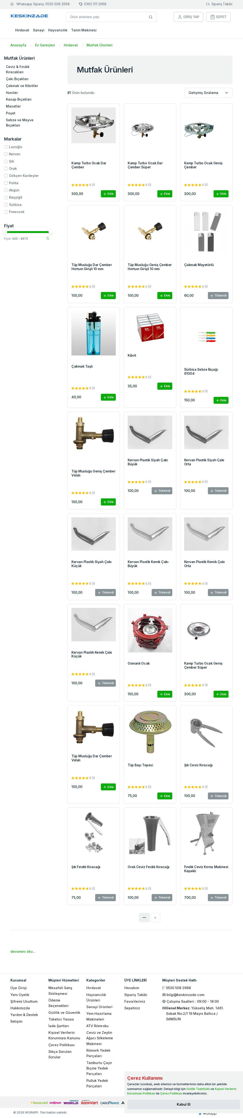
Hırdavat (22, 30)
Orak (21, 168)
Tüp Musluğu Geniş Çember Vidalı (93, 473)
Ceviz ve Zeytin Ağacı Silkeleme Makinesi (99, 1038)
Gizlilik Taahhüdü (198, 1089)
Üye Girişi (18, 988)
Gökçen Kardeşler (32, 176)
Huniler (20, 93)
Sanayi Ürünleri (99, 1007)
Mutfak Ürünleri (99, 45)
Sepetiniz (132, 1008)
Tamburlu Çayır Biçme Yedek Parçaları (99, 1068)
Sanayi (38, 30)
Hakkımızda (20, 1008)
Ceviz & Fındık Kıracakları (26, 69)
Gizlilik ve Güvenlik (64, 1013)
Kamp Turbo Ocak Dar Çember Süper (145, 165)
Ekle (108, 194)
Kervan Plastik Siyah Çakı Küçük (91, 564)
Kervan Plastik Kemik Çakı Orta (204, 564)
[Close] (183, 1104)
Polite (22, 183)
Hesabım (131, 988)
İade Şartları (58, 1026)
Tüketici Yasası (61, 1019)
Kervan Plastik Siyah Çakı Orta (204, 462)
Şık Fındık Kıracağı (85, 867)
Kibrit (132, 355)
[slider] (13, 232)
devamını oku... (23, 951)
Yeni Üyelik (19, 995)
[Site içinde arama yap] (151, 17)
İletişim (16, 1021)
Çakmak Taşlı (82, 366)
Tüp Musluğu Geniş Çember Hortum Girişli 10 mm (150, 267)
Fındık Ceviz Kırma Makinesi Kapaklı (206, 869)
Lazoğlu (24, 147)
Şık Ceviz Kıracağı (198, 765)
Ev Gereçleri (45, 45)
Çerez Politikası (61, 1045)
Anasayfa (18, 45)
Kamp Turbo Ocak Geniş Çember (203, 165)
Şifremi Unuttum (23, 1001)
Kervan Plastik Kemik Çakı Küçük (91, 654)
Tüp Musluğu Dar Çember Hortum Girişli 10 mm (91, 267)
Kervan (23, 154)
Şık (19, 161)
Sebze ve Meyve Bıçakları (28, 122)
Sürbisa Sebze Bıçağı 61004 (201, 371)
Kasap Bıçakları (27, 99)
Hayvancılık (57, 30)
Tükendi (218, 296)
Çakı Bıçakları (25, 79)
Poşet (19, 113)
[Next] (155, 917)
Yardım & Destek (24, 1015)
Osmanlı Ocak (139, 663)
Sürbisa (23, 205)
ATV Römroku (97, 1026)
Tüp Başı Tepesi (140, 765)
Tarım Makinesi (84, 30)
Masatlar (21, 106)
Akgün (22, 190)
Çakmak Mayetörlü (199, 265)
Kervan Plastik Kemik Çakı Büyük (148, 564)
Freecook (25, 212)
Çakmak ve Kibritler (30, 86)
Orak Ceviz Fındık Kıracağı (148, 867)
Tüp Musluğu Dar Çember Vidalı (91, 758)
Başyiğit (24, 197)
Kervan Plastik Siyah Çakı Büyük (148, 462)
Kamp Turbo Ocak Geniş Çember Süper (203, 665)
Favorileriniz (134, 1001)
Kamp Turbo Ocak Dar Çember (88, 165)
